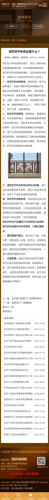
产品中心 (15, 452)
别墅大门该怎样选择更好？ (16, 434)
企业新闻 (11, 26)
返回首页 (7, 311)
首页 (13, 40)
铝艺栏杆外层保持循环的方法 (17, 411)
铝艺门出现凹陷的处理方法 (16, 370)
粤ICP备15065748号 (18, 485)
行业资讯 (24, 26)
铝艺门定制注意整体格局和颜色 (18, 393)
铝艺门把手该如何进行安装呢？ (18, 341)
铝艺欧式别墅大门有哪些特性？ (28, 298)
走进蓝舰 (5, 452)
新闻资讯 (24, 452)
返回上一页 (8, 307)
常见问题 (38, 26)
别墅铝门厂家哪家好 (22, 302)
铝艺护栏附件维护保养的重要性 (18, 429)
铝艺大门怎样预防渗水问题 (16, 382)
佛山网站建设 (17, 488)
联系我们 (43, 452)
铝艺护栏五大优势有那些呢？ (17, 329)
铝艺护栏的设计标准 (13, 347)
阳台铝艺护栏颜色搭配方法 (16, 364)
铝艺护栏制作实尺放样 (14, 405)
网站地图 (28, 488)
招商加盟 (33, 452)
